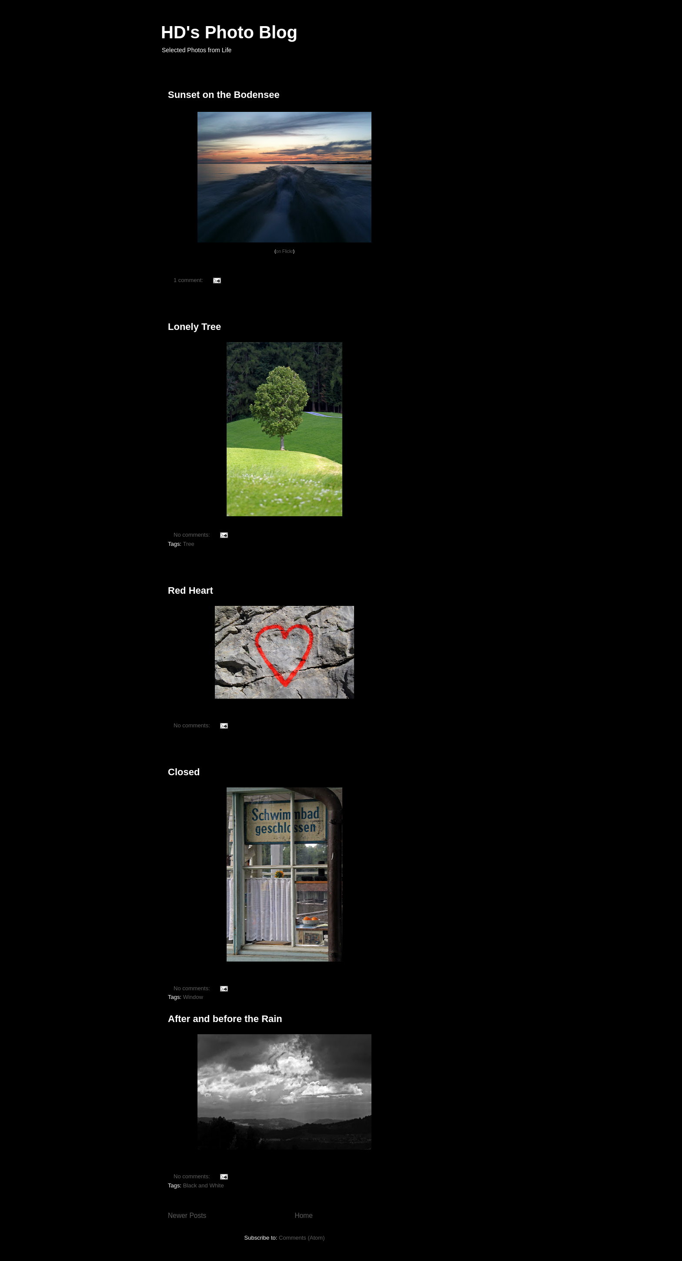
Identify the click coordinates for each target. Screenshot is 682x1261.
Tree (188, 544)
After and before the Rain (225, 1018)
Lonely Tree (194, 326)
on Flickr (284, 251)
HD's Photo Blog (229, 32)
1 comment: (189, 280)
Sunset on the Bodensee (224, 94)
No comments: (192, 534)
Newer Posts (187, 1215)
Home (303, 1215)
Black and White (203, 1185)
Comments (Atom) (301, 1237)
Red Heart (190, 590)
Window (193, 997)
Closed (184, 772)
